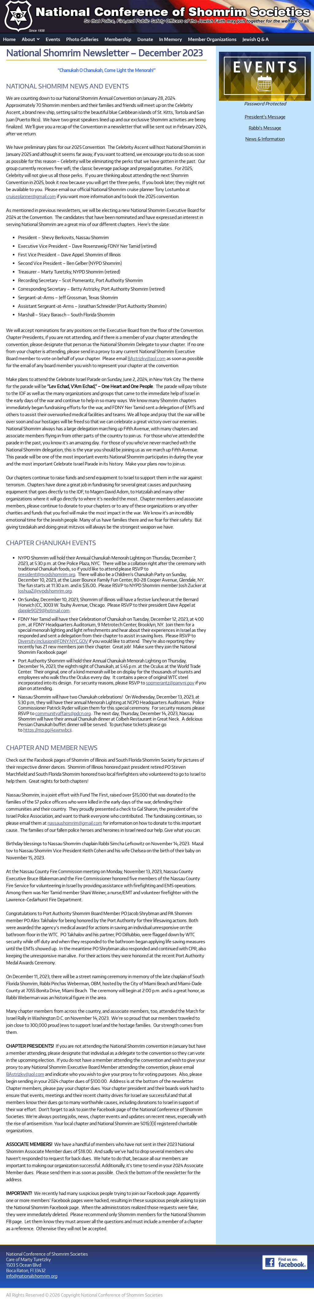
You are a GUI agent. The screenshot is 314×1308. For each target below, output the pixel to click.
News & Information (265, 138)
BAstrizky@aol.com (147, 358)
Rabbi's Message (265, 127)
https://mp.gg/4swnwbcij (47, 730)
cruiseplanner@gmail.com (31, 196)
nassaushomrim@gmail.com (75, 823)
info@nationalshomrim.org (31, 1276)
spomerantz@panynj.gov (170, 682)
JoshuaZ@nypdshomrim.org (45, 591)
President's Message (265, 116)
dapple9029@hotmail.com (44, 610)
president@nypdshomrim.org (46, 574)
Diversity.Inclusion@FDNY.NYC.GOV (53, 641)
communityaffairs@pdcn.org (63, 713)
